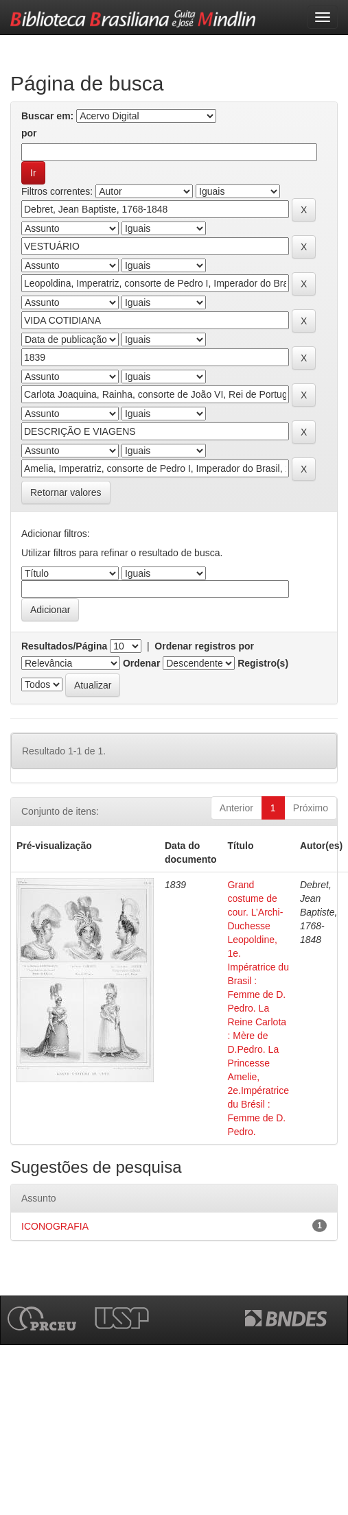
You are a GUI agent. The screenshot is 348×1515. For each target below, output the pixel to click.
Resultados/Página (64, 646)
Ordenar (141, 663)
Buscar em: (47, 115)
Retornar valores (66, 492)
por (29, 133)
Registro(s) (262, 663)
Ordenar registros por (204, 646)
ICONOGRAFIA (55, 1226)
